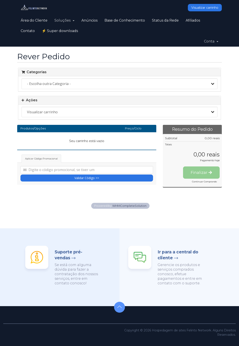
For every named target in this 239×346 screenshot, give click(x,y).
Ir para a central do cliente (178, 254)
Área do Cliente (34, 20)
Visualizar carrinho (204, 8)
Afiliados (193, 20)
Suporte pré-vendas (68, 254)
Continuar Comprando (204, 181)
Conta (211, 41)
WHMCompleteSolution (129, 205)
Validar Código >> (86, 178)
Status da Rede (165, 20)
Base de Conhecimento (124, 20)
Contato (28, 31)
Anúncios (89, 20)
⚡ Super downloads (60, 31)
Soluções (64, 20)
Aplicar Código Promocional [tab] (41, 158)
